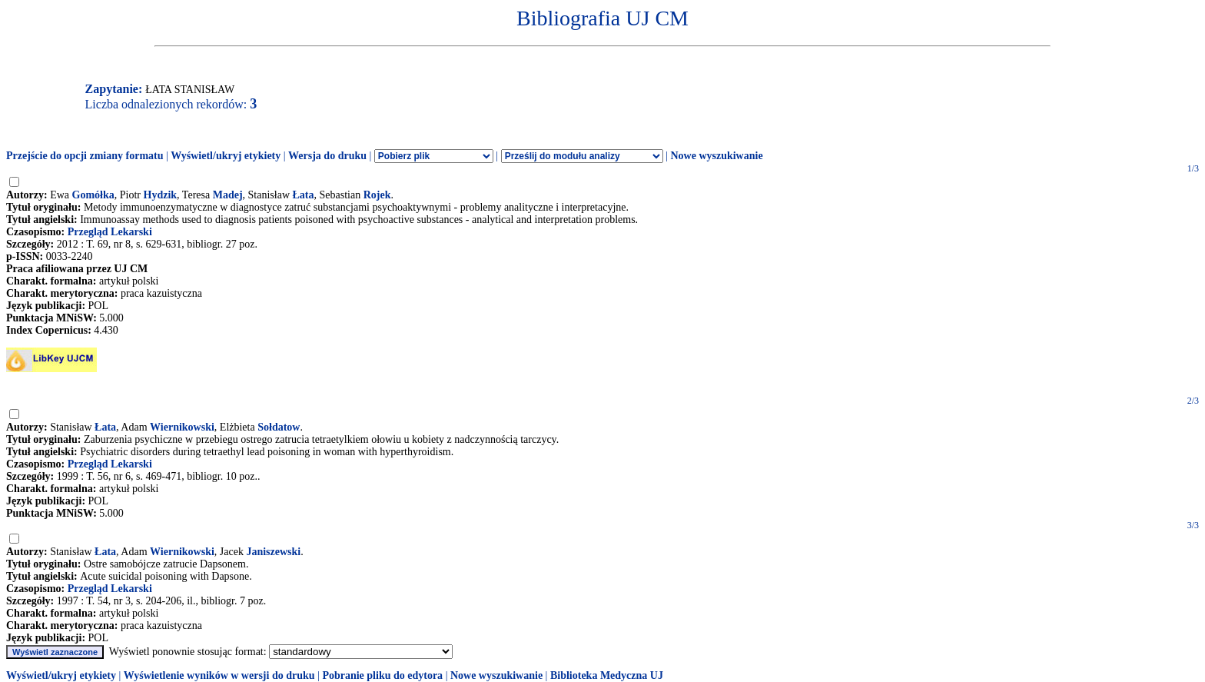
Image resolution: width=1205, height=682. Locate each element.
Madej (228, 195)
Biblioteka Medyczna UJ (606, 675)
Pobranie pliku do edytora (382, 675)
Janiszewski (273, 551)
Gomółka (93, 195)
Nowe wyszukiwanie (716, 155)
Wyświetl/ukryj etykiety (226, 155)
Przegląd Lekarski (110, 232)
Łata (303, 195)
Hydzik (161, 195)
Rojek (377, 195)
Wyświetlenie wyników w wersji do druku (219, 675)
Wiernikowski (182, 427)
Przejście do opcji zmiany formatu (85, 155)
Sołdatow (278, 427)
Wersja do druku (327, 155)
